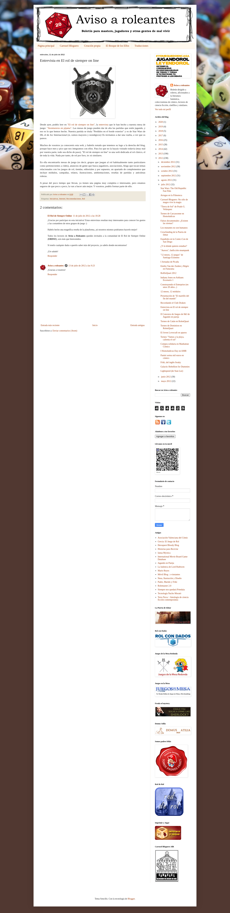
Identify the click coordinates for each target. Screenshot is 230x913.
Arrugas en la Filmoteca (171, 195)
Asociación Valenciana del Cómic (173, 538)
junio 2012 (166, 377)
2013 (161, 153)
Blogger (131, 899)
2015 (161, 144)
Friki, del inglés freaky (171, 362)
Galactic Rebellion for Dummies (175, 366)
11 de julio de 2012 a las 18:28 (86, 216)
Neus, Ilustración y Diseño (170, 578)
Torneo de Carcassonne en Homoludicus (172, 215)
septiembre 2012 (168, 175)
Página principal (46, 45)
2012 (161, 158)
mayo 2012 (166, 381)
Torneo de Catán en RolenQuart (175, 321)
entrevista (103, 124)
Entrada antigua (137, 325)
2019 (161, 126)
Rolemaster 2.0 (164, 586)
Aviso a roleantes (56, 265)
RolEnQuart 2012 (168, 273)
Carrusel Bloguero (69, 45)
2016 (161, 140)
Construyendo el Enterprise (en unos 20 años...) (174, 285)
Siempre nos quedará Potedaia (171, 589)
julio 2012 (166, 184)
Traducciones (141, 45)
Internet (62, 199)
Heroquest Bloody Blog (168, 545)
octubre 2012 (167, 171)
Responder (52, 256)
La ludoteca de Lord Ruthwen (171, 567)
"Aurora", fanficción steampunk (175, 250)
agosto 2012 (166, 180)
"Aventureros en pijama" (59, 128)
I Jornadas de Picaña (170, 262)
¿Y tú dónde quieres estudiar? (174, 246)
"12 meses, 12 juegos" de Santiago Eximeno (172, 256)
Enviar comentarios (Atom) (65, 331)
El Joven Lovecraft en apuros (174, 332)
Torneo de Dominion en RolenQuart (171, 327)
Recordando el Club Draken (173, 303)
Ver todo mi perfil (163, 109)
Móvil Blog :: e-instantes (169, 574)
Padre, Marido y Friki (167, 582)
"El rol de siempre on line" (81, 124)
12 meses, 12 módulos (170, 291)
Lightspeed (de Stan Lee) (172, 371)
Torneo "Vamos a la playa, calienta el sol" (172, 338)
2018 (161, 131)
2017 (161, 135)
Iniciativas (54, 199)
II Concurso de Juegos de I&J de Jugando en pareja (175, 315)
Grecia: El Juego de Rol (168, 541)
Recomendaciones (73, 199)
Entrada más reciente (50, 325)
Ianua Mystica (164, 553)
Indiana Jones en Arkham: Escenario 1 (172, 278)
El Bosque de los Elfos (117, 45)
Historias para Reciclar (168, 549)
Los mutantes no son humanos (174, 228)
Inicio (95, 325)
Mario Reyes (163, 570)
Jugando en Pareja (166, 563)
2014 (161, 149)
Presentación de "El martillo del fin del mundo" (175, 297)
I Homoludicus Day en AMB (173, 351)
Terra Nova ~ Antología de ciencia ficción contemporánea (173, 598)
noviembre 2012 (168, 166)
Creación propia (92, 45)
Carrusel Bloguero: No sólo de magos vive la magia (174, 201)
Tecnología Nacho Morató (169, 593)
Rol (83, 199)
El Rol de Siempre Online (60, 216)
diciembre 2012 (168, 162)
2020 (161, 122)
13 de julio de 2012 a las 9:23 (82, 265)
